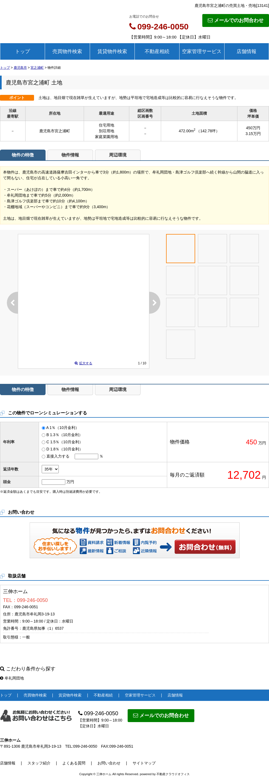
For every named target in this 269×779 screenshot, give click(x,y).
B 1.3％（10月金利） (64, 435)
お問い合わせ (205, 547)
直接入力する (57, 456)
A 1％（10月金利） (62, 427)
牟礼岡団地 (12, 678)
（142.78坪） (208, 131)
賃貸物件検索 (112, 51)
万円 (70, 482)
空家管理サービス (202, 51)
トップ (22, 51)
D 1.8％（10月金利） (64, 449)
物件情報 (70, 155)
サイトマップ (144, 763)
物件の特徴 (23, 155)
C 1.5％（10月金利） (64, 442)
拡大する (83, 363)
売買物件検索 (67, 51)
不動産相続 (157, 51)
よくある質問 (73, 763)
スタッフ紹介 (39, 763)
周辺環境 (118, 155)
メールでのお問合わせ (236, 20)
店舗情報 (246, 51)
